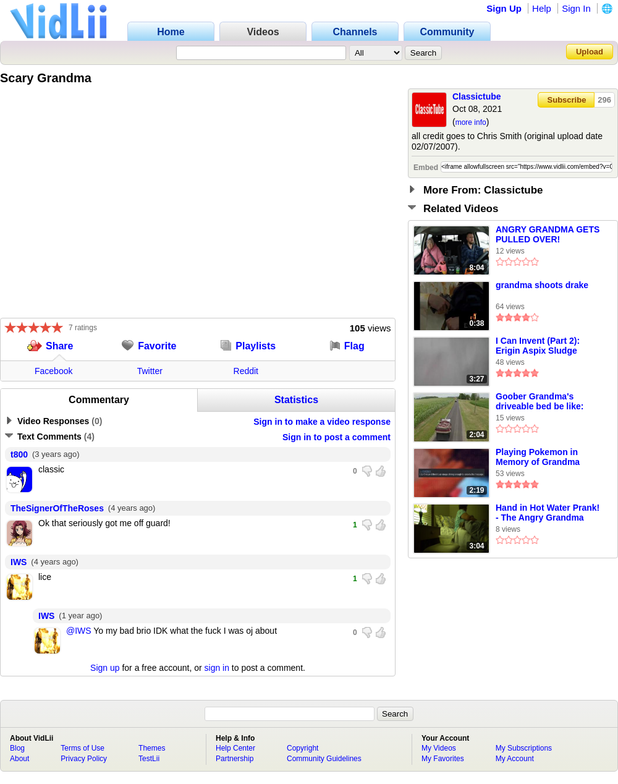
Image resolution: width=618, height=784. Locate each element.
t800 (19, 454)
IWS (19, 562)
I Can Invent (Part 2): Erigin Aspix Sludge (538, 346)
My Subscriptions (524, 748)
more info (470, 122)
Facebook (53, 371)
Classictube (476, 96)
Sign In (576, 8)
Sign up (104, 668)
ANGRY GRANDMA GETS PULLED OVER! (547, 234)
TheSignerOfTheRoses (57, 508)
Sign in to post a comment (336, 437)
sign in (217, 668)
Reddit (246, 371)
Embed (425, 167)
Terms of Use (82, 748)
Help (541, 8)
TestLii (148, 758)
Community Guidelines (324, 758)
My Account (515, 758)
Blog (17, 748)
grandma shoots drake (542, 285)
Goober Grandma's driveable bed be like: (539, 401)
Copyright (302, 748)
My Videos (438, 748)
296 (604, 99)
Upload (589, 51)
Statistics (296, 399)
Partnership (234, 758)
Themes (151, 748)
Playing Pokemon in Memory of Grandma (538, 457)
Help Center (235, 748)
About (19, 758)
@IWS (78, 631)
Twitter (150, 371)
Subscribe (567, 99)
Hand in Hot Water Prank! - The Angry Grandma (547, 512)
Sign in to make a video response (322, 422)
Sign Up (504, 8)
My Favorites (442, 758)
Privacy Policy (84, 758)
